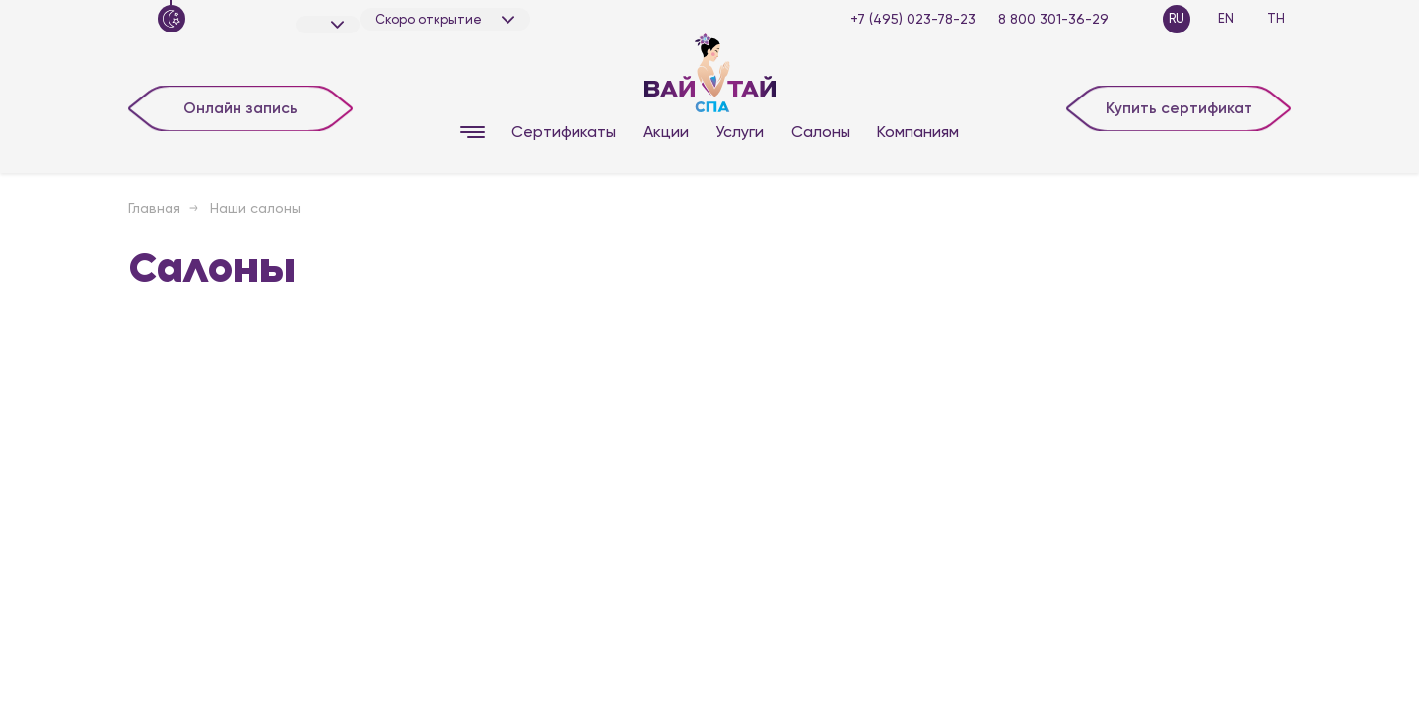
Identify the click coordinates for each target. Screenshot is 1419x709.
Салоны (820, 131)
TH (1276, 18)
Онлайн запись (241, 106)
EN (1226, 18)
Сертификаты (563, 131)
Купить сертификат (1179, 106)
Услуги (739, 131)
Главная (154, 208)
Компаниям (918, 131)
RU (1176, 18)
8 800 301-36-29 (1053, 19)
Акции (666, 131)
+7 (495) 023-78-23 (913, 19)
